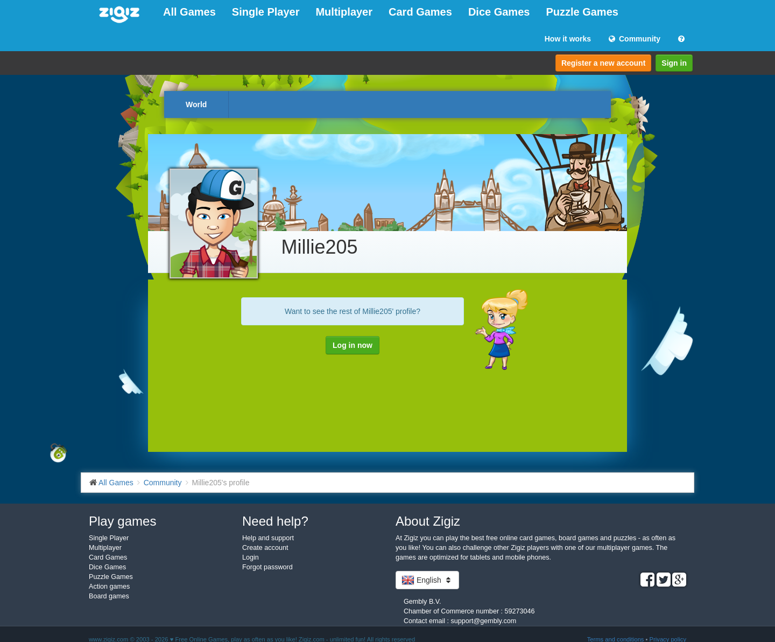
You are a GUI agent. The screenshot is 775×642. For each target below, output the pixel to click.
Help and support (268, 538)
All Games (189, 12)
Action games (109, 586)
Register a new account (603, 63)
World (196, 104)
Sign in (674, 63)
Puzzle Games (582, 12)
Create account (265, 548)
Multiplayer (343, 12)
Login (250, 557)
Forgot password (267, 567)
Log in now (352, 345)
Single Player (266, 12)
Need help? (275, 521)
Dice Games (499, 12)
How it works (568, 38)
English (427, 580)
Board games (109, 596)
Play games (122, 521)
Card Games (420, 12)
